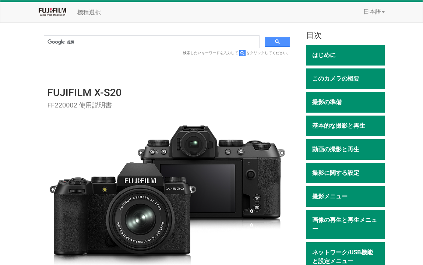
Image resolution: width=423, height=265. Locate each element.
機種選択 (89, 12)
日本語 (374, 11)
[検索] (151, 42)
